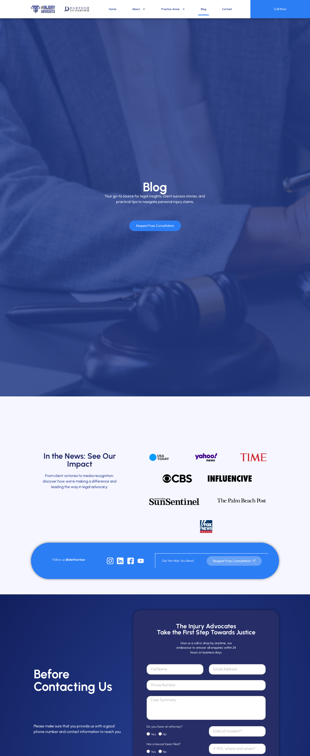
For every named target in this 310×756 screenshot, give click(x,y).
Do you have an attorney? (165, 722)
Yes (153, 730)
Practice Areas (173, 9)
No (165, 730)
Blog (203, 9)
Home (112, 9)
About (138, 9)
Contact (227, 9)
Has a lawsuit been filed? (164, 740)
